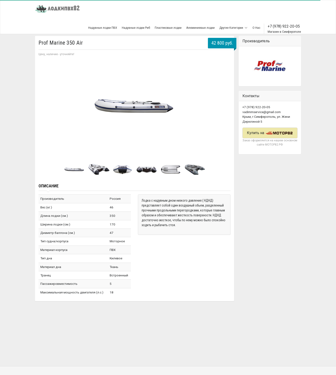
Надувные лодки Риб (136, 27)
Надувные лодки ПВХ (102, 27)
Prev (44, 106)
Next (224, 106)
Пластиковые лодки (168, 27)
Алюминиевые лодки (200, 27)
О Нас (256, 27)
